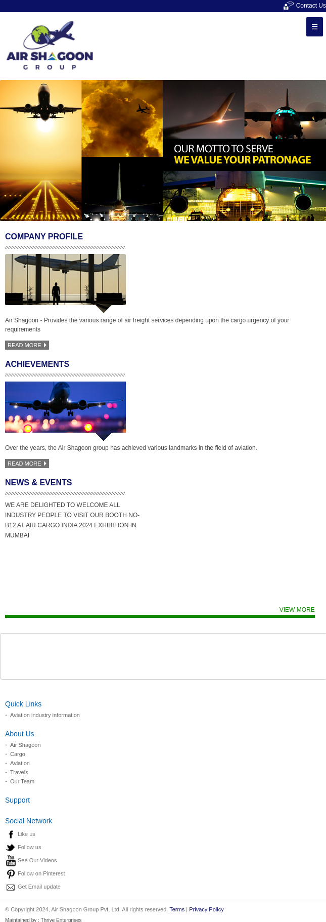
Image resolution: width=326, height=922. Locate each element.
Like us (26, 834)
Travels (19, 772)
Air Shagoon (25, 745)
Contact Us (305, 5)
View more (297, 609)
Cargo (17, 754)
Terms (176, 909)
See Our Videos (37, 860)
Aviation (20, 763)
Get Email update (39, 887)
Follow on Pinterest (41, 873)
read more (27, 345)
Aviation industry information (45, 715)
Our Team (22, 781)
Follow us (29, 847)
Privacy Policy (206, 909)
